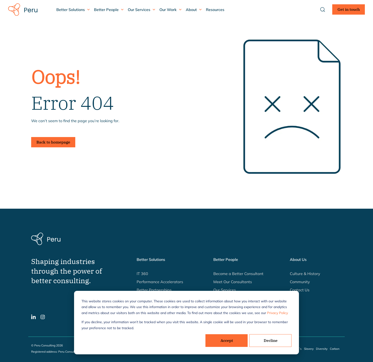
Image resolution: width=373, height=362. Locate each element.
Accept (227, 340)
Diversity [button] (321, 349)
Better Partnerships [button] (154, 289)
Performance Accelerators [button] (160, 281)
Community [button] (300, 281)
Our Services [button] (139, 9)
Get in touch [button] (349, 9)
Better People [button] (106, 9)
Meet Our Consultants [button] (232, 281)
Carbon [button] (334, 349)
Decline (271, 340)
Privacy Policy (277, 313)
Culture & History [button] (305, 273)
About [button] (191, 9)
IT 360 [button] (142, 273)
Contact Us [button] (299, 289)
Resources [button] (215, 9)
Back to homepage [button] (53, 142)
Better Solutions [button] (70, 9)
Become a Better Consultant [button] (238, 273)
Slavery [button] (309, 349)
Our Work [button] (168, 9)
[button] (33, 316)
